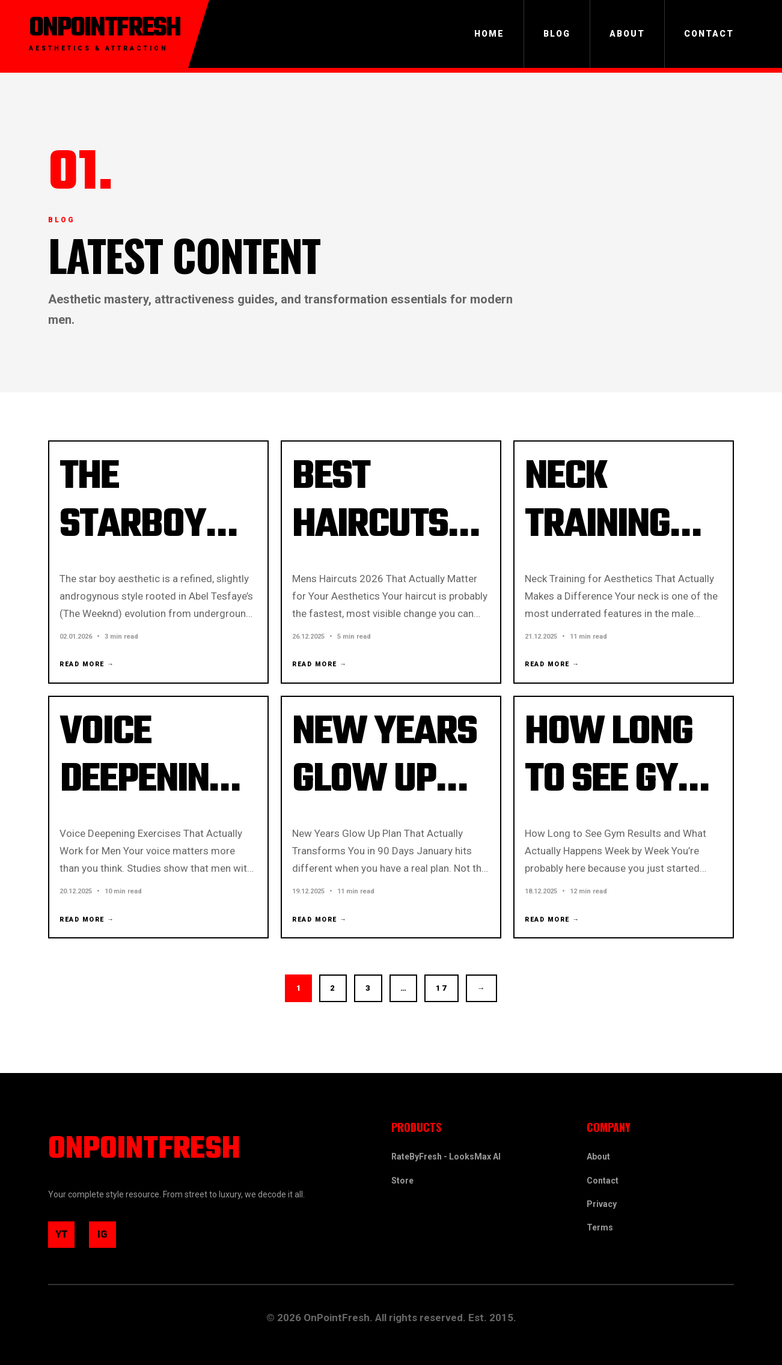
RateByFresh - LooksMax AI (446, 1155)
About (627, 33)
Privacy (602, 1201)
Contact (709, 33)
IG (110, 1237)
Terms (600, 1225)
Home (489, 33)
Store (402, 1178)
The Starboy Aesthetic (145, 527)
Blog (556, 33)
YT (67, 1237)
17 (448, 1006)
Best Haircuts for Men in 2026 (381, 551)
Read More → (90, 669)
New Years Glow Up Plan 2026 (387, 791)
